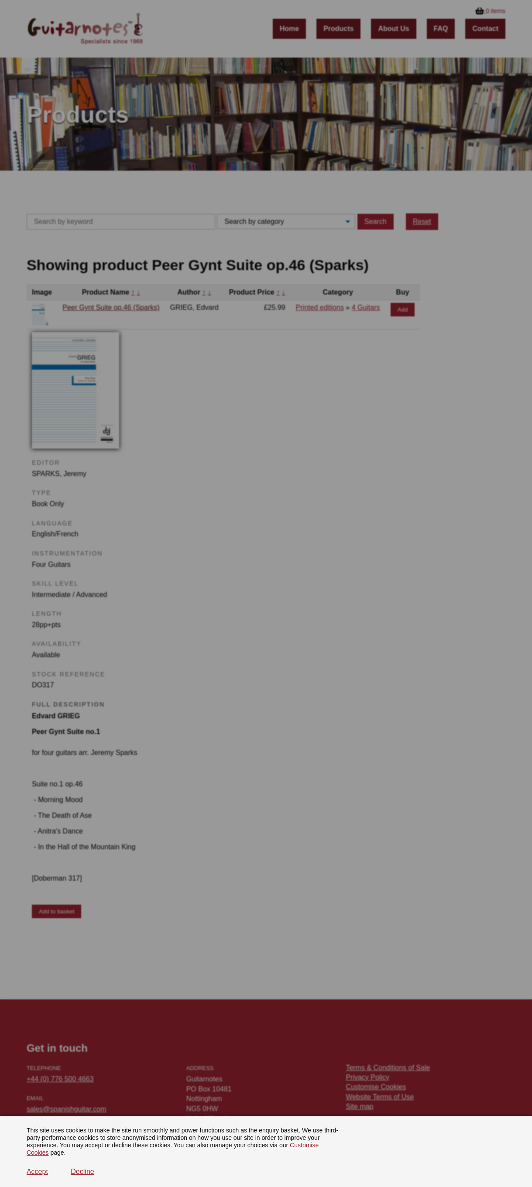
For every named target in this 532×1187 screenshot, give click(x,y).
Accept (37, 1171)
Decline (82, 1171)
